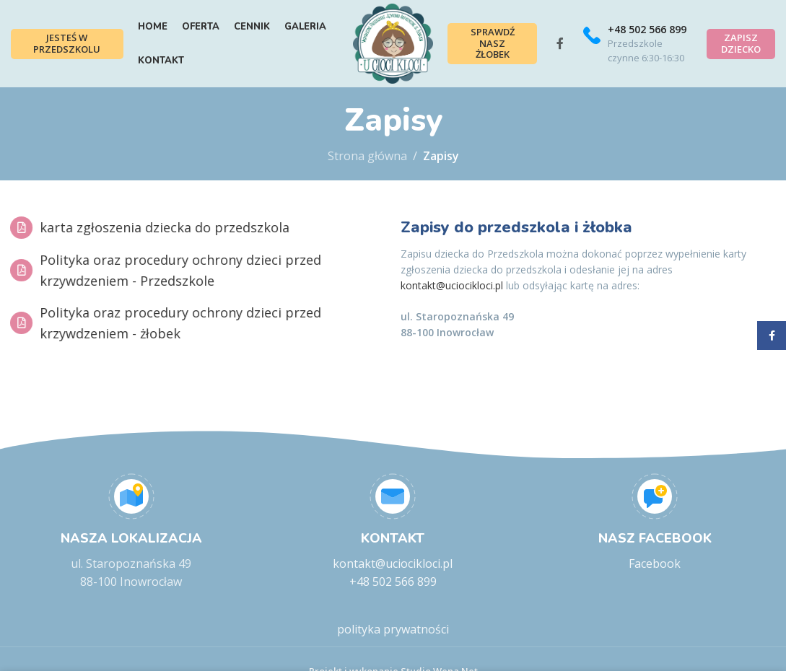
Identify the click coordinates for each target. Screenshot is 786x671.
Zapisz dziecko (741, 53)
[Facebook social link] (566, 54)
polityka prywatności (393, 650)
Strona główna (367, 177)
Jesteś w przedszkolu (65, 53)
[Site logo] (393, 53)
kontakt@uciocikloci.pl (452, 306)
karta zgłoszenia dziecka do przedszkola (151, 247)
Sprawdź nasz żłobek (501, 53)
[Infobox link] (638, 54)
